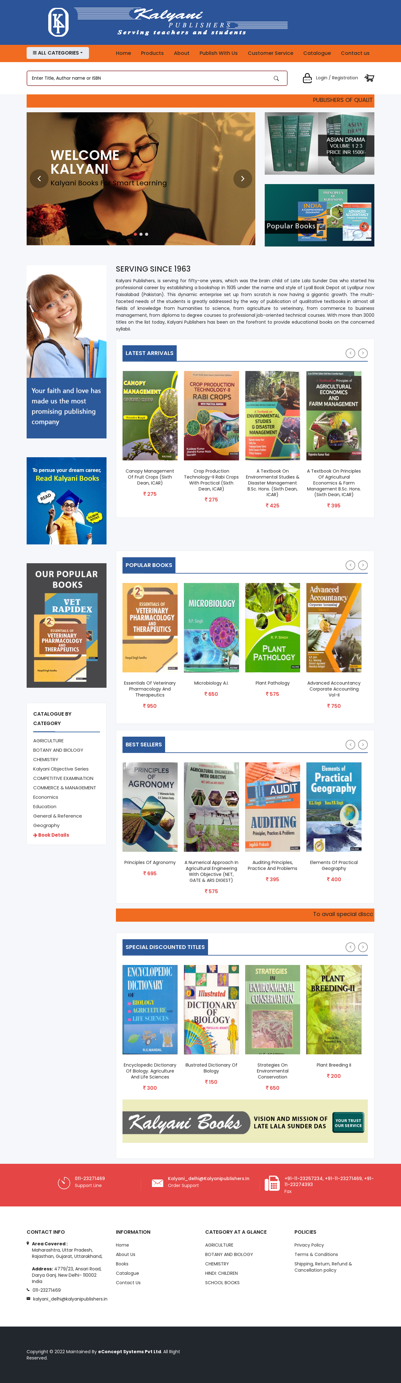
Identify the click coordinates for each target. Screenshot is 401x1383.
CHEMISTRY (45, 759)
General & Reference (57, 816)
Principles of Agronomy (150, 863)
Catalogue (317, 53)
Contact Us (128, 1283)
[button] (135, 234)
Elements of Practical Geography (334, 866)
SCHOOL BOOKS (222, 1283)
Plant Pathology (273, 683)
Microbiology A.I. (211, 683)
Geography (46, 825)
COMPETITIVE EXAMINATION (63, 778)
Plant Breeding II (334, 1065)
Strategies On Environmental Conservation (273, 1071)
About (182, 53)
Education (44, 806)
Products (152, 53)
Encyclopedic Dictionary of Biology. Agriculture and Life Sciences (150, 1071)
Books (122, 1264)
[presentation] (39, 178)
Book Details (51, 835)
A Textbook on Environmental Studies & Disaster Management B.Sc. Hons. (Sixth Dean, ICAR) (272, 483)
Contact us (355, 53)
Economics (45, 797)
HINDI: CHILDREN (221, 1273)
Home (123, 53)
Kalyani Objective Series (61, 769)
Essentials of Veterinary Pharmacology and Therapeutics (150, 689)
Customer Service (270, 53)
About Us (125, 1255)
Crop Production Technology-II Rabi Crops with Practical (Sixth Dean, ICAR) (211, 480)
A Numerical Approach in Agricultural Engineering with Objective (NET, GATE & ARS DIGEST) (211, 871)
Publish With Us (219, 53)
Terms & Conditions (316, 1255)
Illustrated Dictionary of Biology (211, 1068)
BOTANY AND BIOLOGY (58, 750)
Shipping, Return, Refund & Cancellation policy (323, 1267)
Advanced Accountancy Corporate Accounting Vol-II (334, 689)
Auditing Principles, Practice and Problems (272, 866)
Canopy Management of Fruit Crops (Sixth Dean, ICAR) (150, 477)
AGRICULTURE (48, 740)
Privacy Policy (309, 1245)
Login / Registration (330, 78)
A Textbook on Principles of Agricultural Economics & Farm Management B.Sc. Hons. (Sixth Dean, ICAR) (334, 483)
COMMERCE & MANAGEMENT (64, 787)
